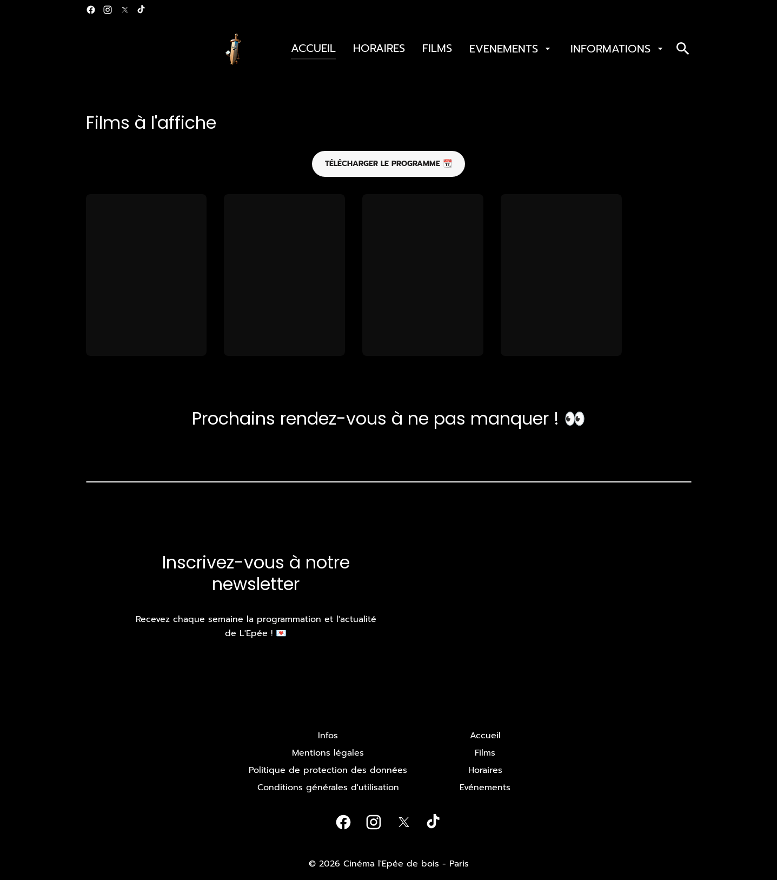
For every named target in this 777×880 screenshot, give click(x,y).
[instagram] (107, 10)
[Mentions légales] (328, 753)
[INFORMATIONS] (618, 48)
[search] (683, 48)
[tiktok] (142, 10)
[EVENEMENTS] (511, 48)
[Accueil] (485, 735)
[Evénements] (485, 787)
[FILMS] (437, 48)
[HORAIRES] (379, 48)
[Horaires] (485, 770)
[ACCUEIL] (313, 48)
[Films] (485, 753)
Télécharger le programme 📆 (388, 163)
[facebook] (91, 10)
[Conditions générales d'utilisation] (328, 787)
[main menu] (478, 48)
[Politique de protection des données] (328, 770)
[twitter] (125, 10)
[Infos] (328, 735)
